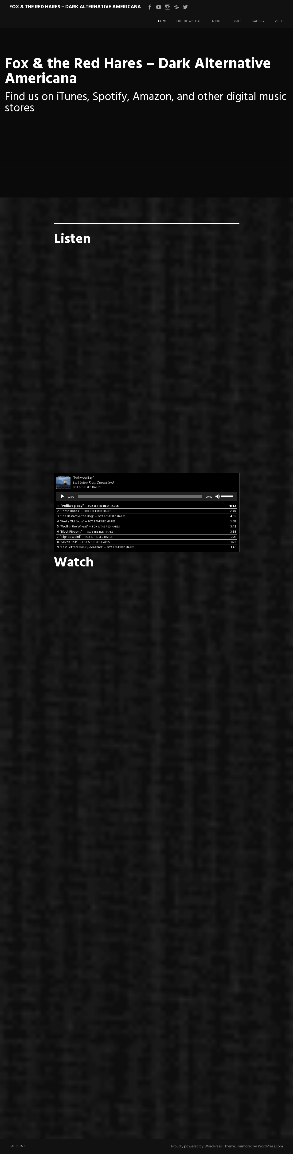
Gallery (258, 21)
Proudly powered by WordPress (196, 1146)
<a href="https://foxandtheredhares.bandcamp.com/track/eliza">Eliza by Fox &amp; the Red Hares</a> (146, 308)
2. (84, 511)
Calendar (17, 1146)
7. (85, 536)
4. (86, 521)
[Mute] (217, 496)
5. (88, 526)
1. (88, 505)
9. (95, 547)
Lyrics (237, 21)
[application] (146, 496)
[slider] (140, 496)
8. (83, 542)
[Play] (62, 496)
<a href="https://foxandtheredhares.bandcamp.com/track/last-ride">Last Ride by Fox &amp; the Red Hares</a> (146, 414)
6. (85, 531)
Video (279, 21)
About (217, 21)
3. (91, 516)
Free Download (189, 21)
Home (162, 21)
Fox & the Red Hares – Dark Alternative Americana (75, 7)
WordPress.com (270, 1146)
